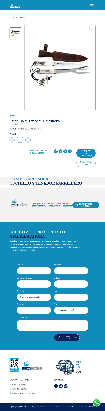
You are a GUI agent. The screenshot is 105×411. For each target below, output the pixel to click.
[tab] (15, 32)
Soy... (56, 304)
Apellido (57, 265)
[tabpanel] (59, 67)
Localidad (58, 291)
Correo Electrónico (24, 278)
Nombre (20, 265)
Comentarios (22, 317)
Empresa (20, 304)
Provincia (20, 291)
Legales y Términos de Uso (42, 407)
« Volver (15, 17)
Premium (23, 17)
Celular (57, 278)
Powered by (86, 407)
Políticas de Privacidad (64, 407)
